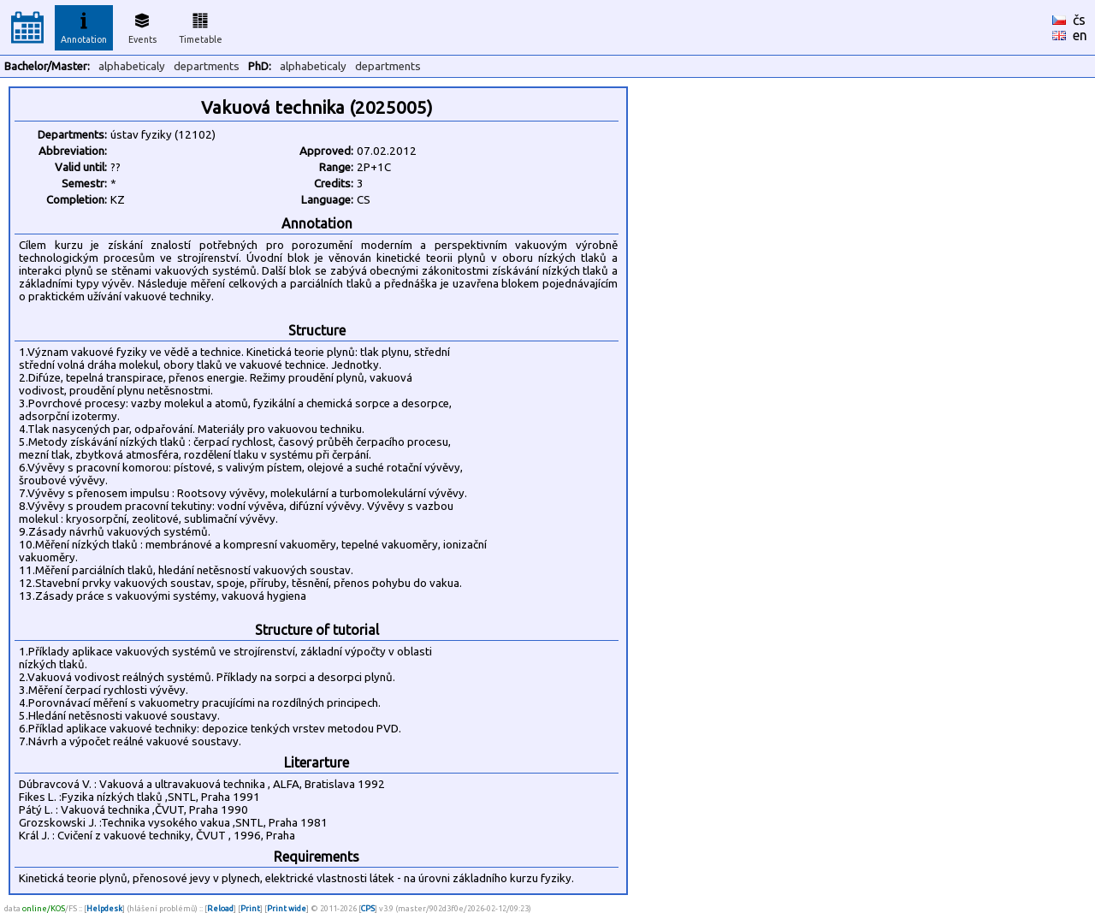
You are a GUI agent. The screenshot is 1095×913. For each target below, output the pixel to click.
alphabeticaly (131, 66)
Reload (220, 908)
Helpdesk (104, 908)
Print (250, 908)
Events (142, 25)
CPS (368, 908)
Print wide (286, 908)
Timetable (200, 25)
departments (207, 66)
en (1080, 35)
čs (1079, 19)
